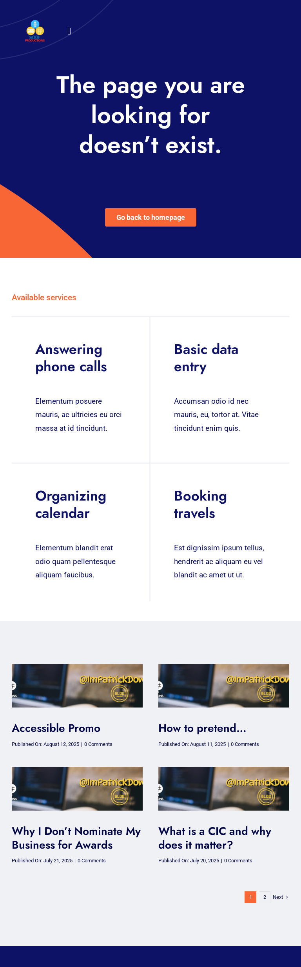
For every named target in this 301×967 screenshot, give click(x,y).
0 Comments (98, 744)
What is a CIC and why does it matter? (214, 838)
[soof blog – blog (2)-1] (77, 667)
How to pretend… (202, 728)
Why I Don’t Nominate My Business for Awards (76, 838)
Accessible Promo (56, 728)
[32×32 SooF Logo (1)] (35, 23)
